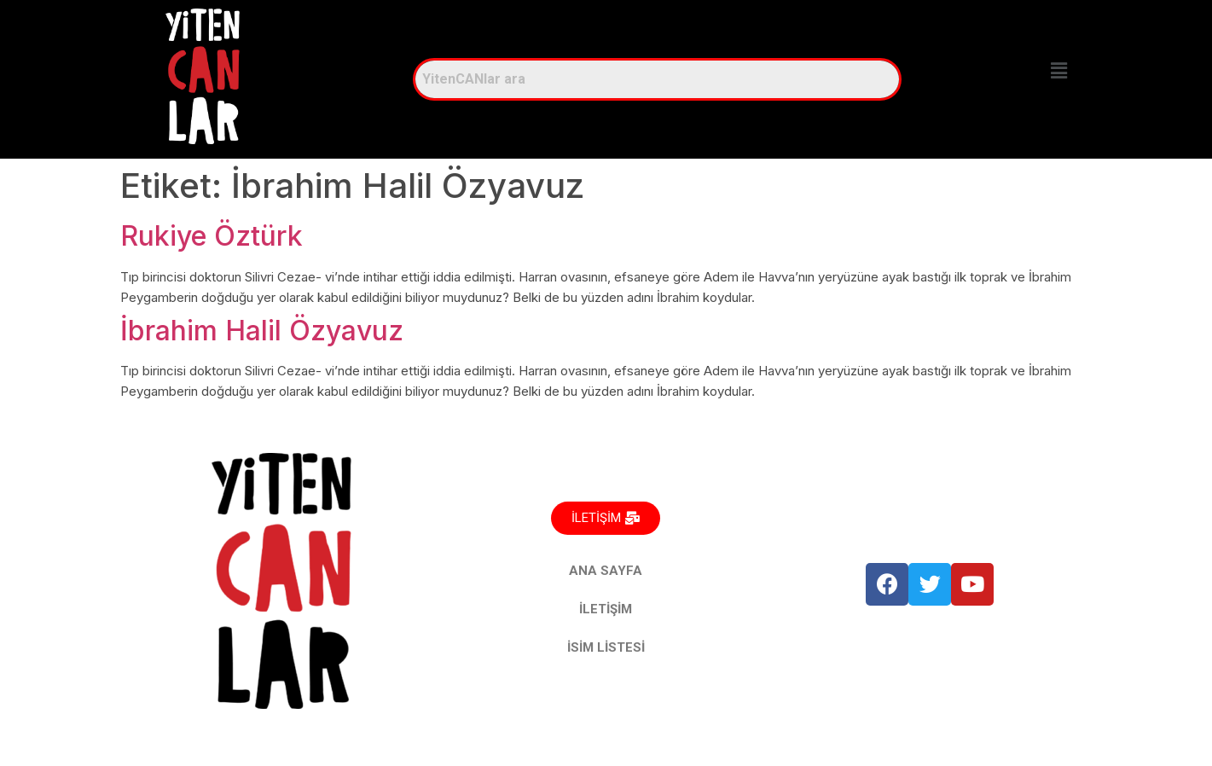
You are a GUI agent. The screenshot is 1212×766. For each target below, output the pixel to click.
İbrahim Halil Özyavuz (261, 330)
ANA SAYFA (605, 570)
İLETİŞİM (605, 609)
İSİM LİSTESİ (606, 647)
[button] (1058, 70)
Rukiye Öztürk (211, 235)
